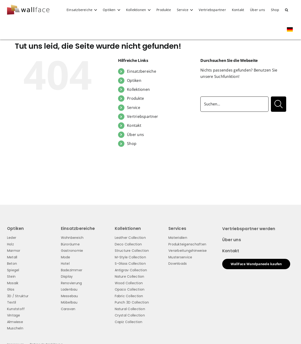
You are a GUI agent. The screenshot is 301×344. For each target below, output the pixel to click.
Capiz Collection (129, 322)
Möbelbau (69, 302)
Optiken (134, 80)
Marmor (13, 250)
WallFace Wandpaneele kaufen (256, 264)
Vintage (13, 315)
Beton (12, 263)
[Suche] (278, 104)
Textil (11, 302)
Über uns (135, 134)
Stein (11, 276)
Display (67, 276)
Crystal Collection (130, 315)
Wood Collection (129, 283)
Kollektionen (138, 89)
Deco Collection (128, 244)
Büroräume (70, 244)
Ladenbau (69, 289)
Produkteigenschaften (187, 244)
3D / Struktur (17, 296)
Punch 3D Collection (132, 302)
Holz (10, 244)
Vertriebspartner (142, 116)
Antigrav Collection (131, 270)
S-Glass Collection (130, 263)
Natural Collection (130, 309)
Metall (12, 257)
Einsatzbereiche (141, 71)
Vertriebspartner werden (248, 229)
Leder (11, 237)
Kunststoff (16, 309)
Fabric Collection (129, 296)
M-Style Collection (130, 257)
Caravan (68, 309)
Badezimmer (71, 270)
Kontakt (134, 125)
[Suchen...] (234, 104)
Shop (131, 143)
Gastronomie (72, 250)
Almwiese (15, 322)
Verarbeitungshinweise (187, 250)
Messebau (69, 296)
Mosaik (12, 283)
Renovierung (71, 283)
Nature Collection (129, 276)
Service (133, 107)
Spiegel (13, 270)
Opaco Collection (130, 289)
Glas (10, 289)
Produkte (135, 98)
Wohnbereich (72, 237)
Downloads (177, 263)
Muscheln (15, 328)
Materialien (177, 237)
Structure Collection (132, 250)
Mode (65, 257)
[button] (286, 10)
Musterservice (180, 257)
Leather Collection (130, 237)
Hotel (65, 263)
